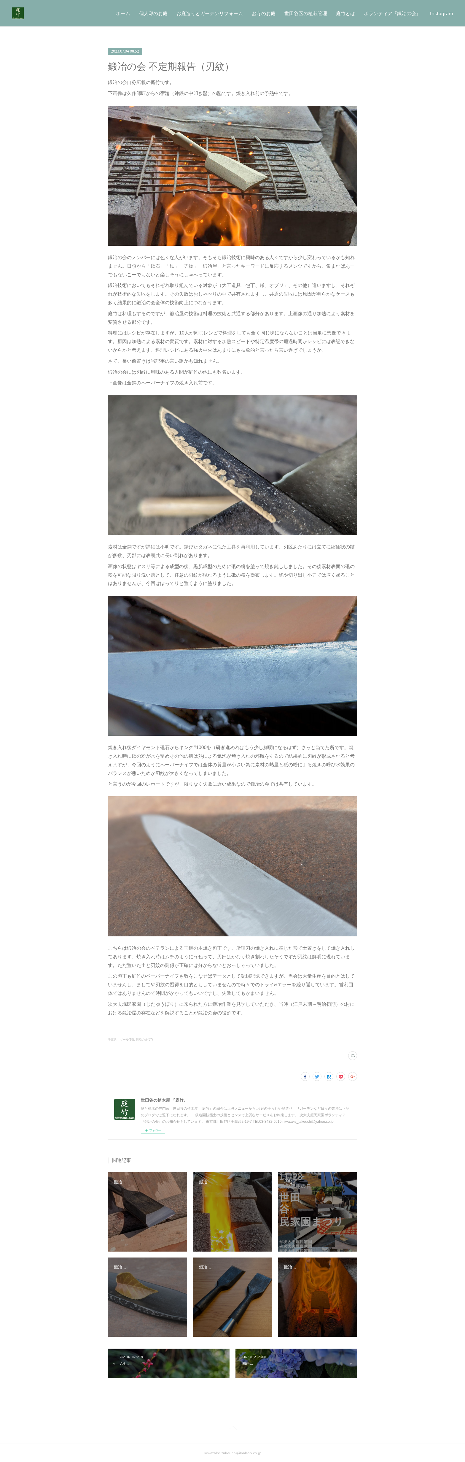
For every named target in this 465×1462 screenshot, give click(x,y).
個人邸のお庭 (153, 13)
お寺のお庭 (264, 13)
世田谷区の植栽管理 (305, 13)
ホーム (123, 13)
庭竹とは (345, 13)
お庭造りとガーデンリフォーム (209, 13)
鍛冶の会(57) (144, 1039)
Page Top (232, 1429)
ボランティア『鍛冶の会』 (392, 13)
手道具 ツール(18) (121, 1039)
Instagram (441, 13)
